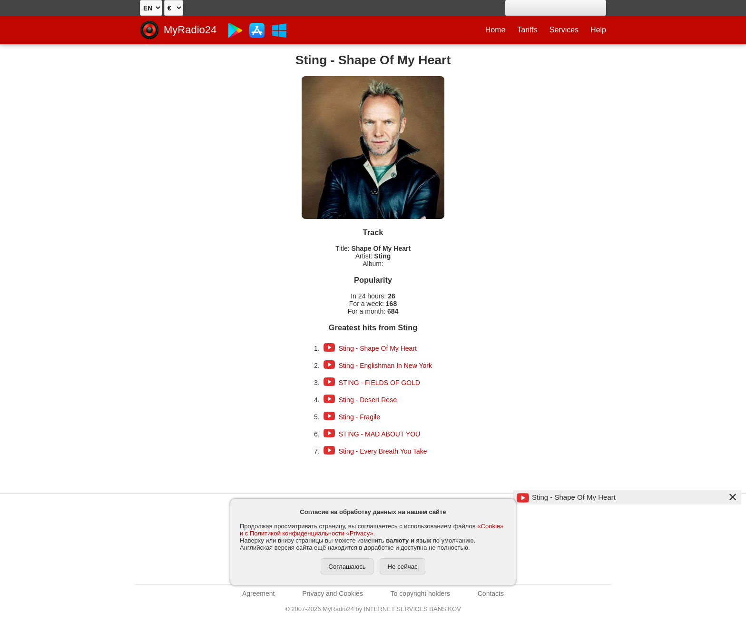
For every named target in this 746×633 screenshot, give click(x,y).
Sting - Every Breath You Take (383, 451)
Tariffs (527, 30)
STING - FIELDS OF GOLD (379, 382)
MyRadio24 (190, 30)
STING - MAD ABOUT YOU (379, 434)
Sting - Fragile (359, 417)
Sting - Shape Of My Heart (378, 348)
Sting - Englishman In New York (385, 365)
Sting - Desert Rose (368, 400)
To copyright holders (420, 593)
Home (495, 30)
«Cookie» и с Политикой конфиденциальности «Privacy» (371, 530)
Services (564, 30)
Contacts (491, 593)
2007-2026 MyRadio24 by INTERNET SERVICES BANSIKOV (373, 609)
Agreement (258, 593)
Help (598, 30)
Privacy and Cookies (332, 593)
